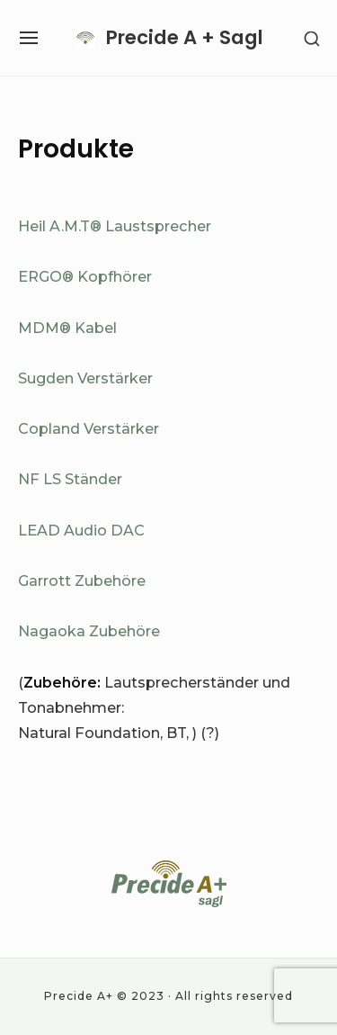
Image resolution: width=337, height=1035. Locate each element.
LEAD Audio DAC (81, 530)
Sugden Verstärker (85, 378)
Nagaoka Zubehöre (89, 631)
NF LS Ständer (70, 479)
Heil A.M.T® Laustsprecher (114, 226)
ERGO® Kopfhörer (85, 276)
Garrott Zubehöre (82, 581)
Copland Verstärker (88, 428)
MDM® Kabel (67, 328)
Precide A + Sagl (184, 37)
